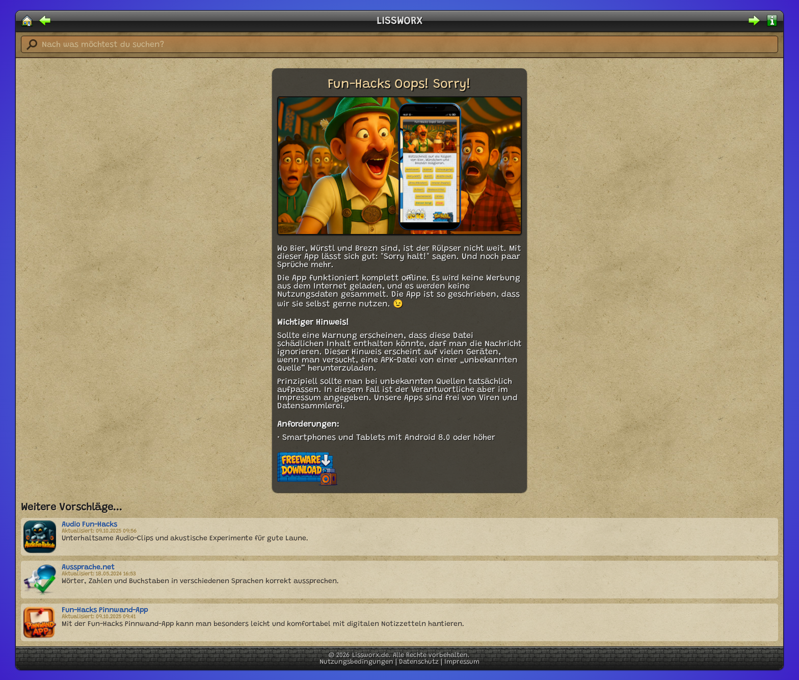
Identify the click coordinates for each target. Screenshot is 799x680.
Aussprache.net (88, 567)
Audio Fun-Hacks (89, 525)
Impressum (462, 662)
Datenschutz (419, 662)
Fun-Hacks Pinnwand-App (105, 610)
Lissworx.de (370, 655)
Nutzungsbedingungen (356, 662)
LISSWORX (399, 21)
